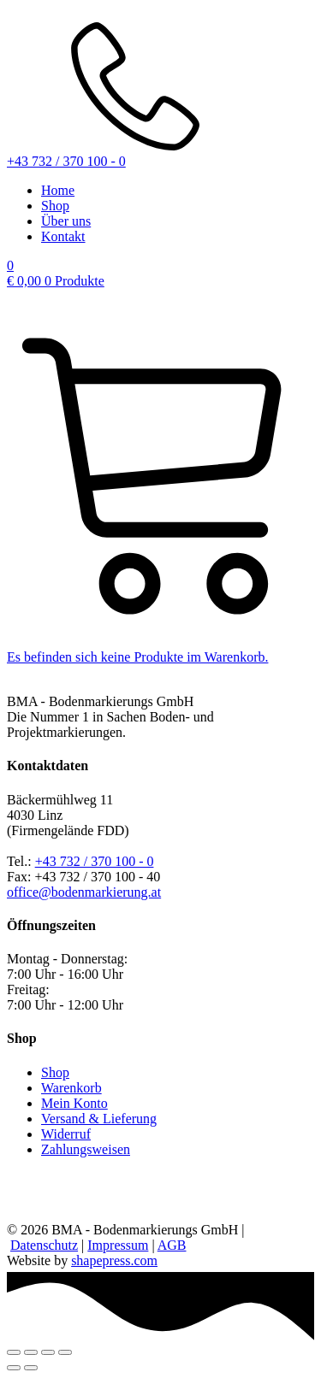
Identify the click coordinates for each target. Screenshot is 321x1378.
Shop (55, 205)
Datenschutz (44, 1245)
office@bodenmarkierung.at (84, 892)
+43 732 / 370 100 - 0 (94, 861)
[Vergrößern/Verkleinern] (14, 1352)
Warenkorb (71, 1088)
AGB (172, 1245)
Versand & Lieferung (99, 1118)
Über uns (66, 221)
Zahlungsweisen (85, 1149)
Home (57, 190)
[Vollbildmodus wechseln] (31, 1352)
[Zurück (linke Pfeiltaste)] (14, 1367)
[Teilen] (48, 1352)
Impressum (117, 1245)
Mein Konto (74, 1103)
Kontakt (63, 236)
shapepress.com (114, 1260)
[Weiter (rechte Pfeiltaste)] (31, 1367)
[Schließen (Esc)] (65, 1352)
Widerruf (66, 1134)
